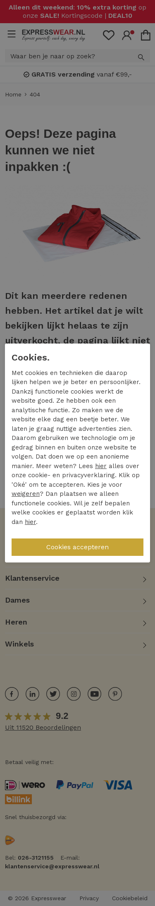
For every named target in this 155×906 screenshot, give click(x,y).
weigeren (26, 493)
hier (101, 466)
